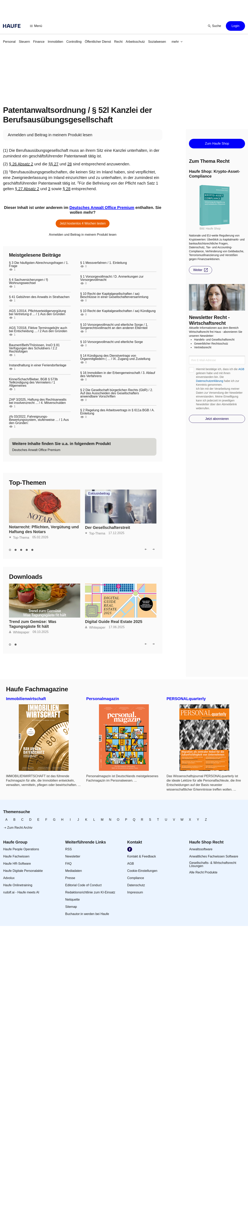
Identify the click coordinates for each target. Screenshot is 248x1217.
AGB (241, 369)
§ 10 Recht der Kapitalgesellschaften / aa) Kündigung (118, 311)
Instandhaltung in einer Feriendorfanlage (37, 365)
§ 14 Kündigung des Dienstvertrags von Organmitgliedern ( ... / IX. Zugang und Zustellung (115, 357)
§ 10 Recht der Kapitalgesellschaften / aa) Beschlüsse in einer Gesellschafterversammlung (114, 295)
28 (69, 164)
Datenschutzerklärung (209, 380)
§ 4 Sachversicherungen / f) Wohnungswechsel (28, 281)
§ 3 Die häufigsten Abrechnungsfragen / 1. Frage (39, 264)
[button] (36, 26)
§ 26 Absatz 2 (21, 164)
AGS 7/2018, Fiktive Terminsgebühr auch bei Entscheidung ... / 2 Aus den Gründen (38, 329)
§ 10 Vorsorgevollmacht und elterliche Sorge (111, 342)
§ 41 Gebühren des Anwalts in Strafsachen (39, 297)
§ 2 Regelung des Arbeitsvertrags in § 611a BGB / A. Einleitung (117, 412)
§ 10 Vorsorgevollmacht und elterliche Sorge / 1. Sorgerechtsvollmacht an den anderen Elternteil (114, 326)
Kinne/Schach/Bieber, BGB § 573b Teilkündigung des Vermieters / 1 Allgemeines (33, 382)
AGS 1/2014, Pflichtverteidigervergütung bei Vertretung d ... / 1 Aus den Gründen (37, 312)
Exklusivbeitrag (99, 493)
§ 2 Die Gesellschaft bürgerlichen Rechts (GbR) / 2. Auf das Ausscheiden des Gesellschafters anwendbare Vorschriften (116, 393)
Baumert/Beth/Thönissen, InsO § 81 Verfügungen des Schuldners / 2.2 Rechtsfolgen (34, 348)
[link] (9, 41)
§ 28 (66, 189)
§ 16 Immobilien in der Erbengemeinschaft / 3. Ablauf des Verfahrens (117, 374)
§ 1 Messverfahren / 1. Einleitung (103, 262)
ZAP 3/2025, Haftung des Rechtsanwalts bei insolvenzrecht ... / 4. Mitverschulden (37, 401)
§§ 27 (53, 164)
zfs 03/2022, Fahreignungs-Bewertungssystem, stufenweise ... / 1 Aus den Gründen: (39, 420)
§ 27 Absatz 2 (27, 189)
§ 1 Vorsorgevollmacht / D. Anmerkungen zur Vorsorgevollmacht (112, 278)
